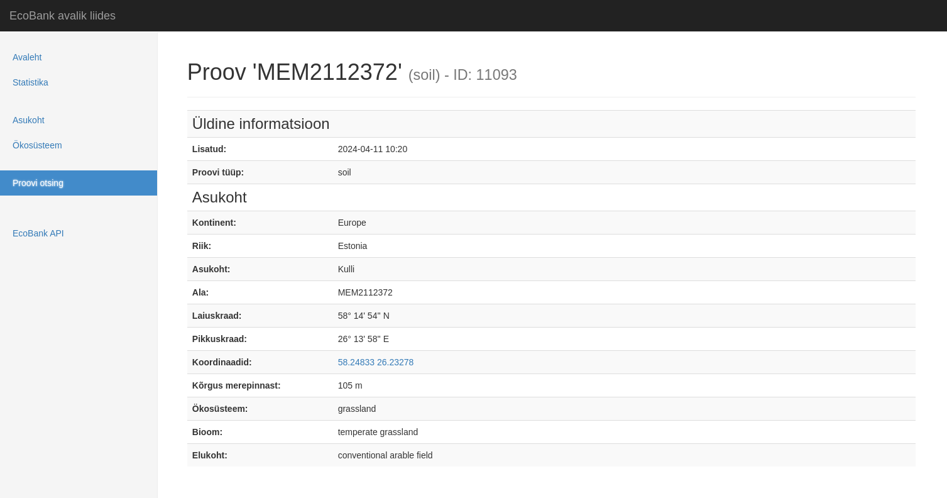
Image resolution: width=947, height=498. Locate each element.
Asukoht (29, 120)
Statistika (30, 82)
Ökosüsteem (37, 145)
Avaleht (27, 57)
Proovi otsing (38, 183)
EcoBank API (38, 233)
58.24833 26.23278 (376, 362)
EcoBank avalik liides (62, 15)
